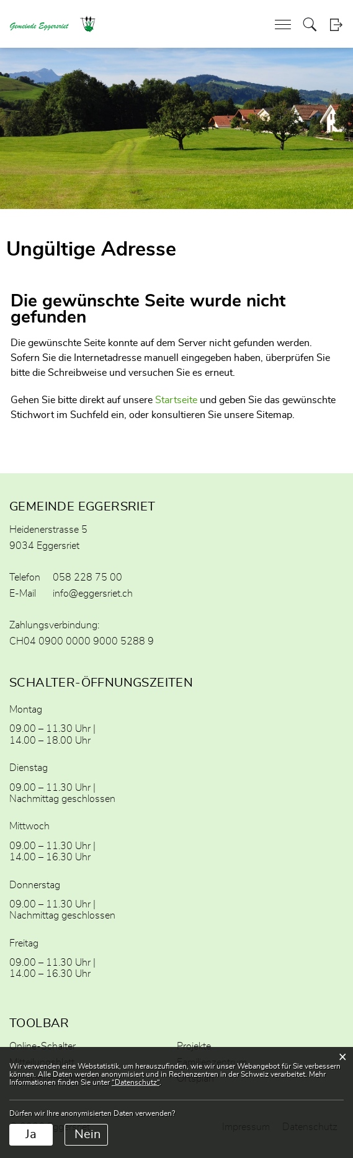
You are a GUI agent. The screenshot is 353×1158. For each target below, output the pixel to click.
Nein (87, 1134)
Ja (31, 1134)
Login (336, 24)
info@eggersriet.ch (93, 594)
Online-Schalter (42, 1046)
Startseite (176, 400)
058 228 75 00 (87, 577)
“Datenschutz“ (135, 1082)
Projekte (194, 1046)
